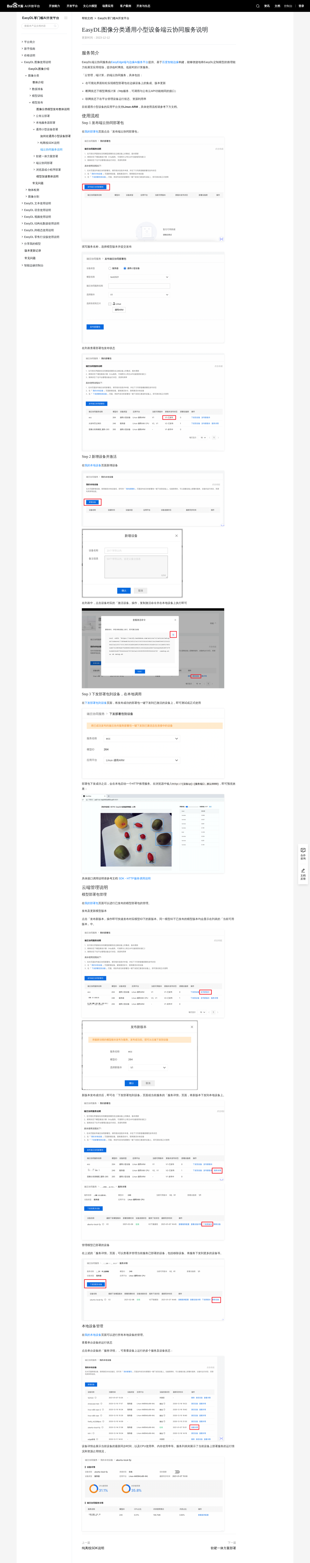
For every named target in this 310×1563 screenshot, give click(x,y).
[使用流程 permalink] (80, 116)
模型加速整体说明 (47, 176)
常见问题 (37, 183)
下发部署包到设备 (96, 702)
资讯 (267, 6)
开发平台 (72, 6)
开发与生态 (143, 6)
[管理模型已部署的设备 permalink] (80, 1245)
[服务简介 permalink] (80, 53)
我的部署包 (91, 131)
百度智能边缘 (170, 62)
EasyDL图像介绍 (38, 68)
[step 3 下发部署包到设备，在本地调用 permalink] (80, 694)
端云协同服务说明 (51, 149)
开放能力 (54, 6)
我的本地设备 (93, 465)
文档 (277, 6)
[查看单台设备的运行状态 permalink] (80, 1342)
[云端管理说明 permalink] (80, 887)
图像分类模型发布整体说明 (53, 109)
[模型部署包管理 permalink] (80, 894)
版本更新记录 (33, 250)
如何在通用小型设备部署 (55, 136)
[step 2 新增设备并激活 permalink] (80, 456)
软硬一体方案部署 (223, 1548)
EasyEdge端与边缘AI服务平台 (129, 62)
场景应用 (107, 6)
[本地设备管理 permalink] (80, 1326)
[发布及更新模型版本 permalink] (80, 911)
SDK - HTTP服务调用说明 (135, 878)
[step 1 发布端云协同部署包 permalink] (80, 123)
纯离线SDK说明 (93, 1548)
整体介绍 (37, 82)
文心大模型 (90, 6)
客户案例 (125, 6)
